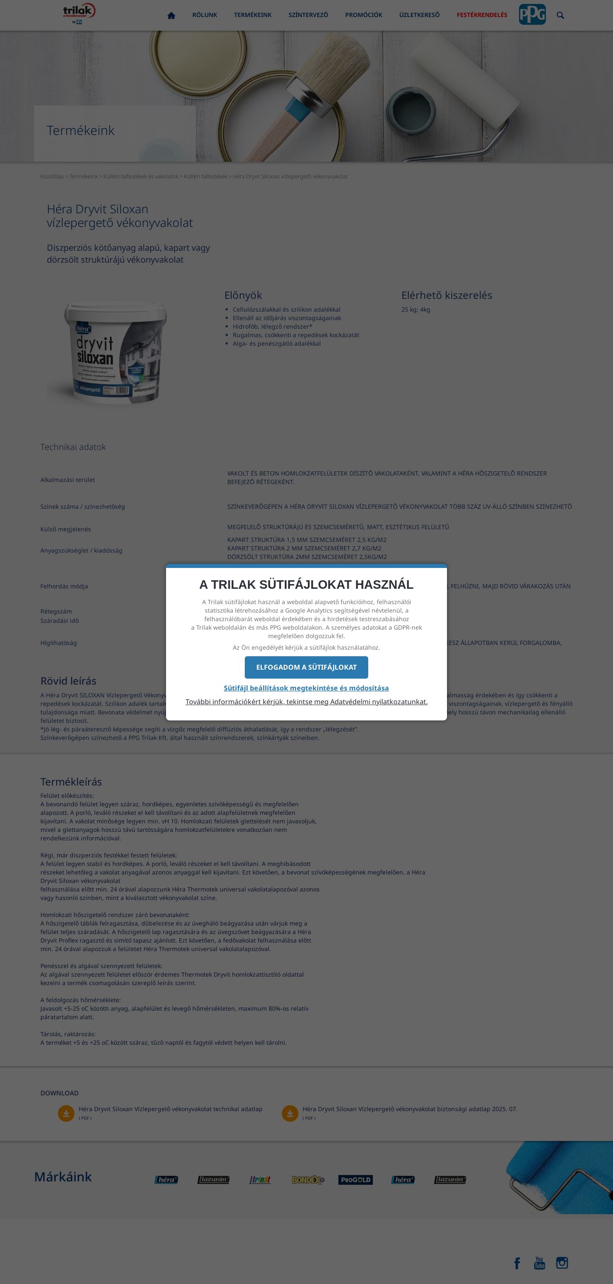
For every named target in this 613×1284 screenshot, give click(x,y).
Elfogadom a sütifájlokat (306, 667)
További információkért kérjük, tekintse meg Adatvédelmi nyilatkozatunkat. (307, 701)
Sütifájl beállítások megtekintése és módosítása (306, 688)
